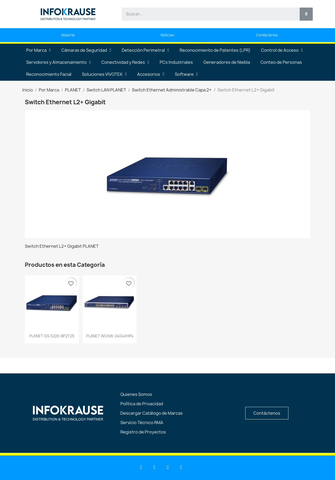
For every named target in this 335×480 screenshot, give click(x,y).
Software (186, 74)
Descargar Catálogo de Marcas (151, 413)
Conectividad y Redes (125, 62)
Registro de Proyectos (143, 432)
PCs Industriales (176, 62)
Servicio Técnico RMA (141, 422)
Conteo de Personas (281, 62)
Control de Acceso (282, 50)
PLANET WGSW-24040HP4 (109, 335)
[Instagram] (181, 467)
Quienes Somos (136, 394)
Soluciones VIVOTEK (104, 74)
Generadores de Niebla (226, 62)
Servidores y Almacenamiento (58, 62)
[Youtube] (154, 467)
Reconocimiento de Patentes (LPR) (215, 50)
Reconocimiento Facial (48, 74)
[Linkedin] (141, 467)
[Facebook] (168, 467)
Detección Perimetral (145, 50)
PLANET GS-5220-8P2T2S (51, 335)
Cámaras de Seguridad (86, 50)
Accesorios (150, 74)
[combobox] (208, 14)
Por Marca (38, 50)
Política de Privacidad (141, 404)
